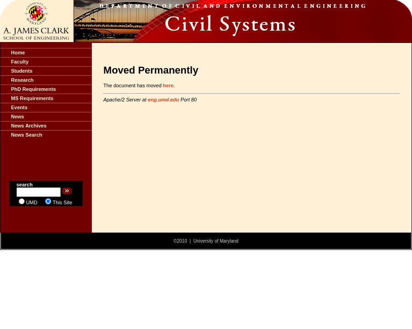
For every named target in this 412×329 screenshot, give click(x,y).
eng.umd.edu (163, 99)
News (17, 116)
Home (18, 52)
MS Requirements (32, 98)
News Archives (29, 125)
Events (19, 107)
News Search (26, 135)
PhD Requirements (33, 89)
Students (21, 71)
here (168, 85)
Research (22, 80)
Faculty (20, 61)
